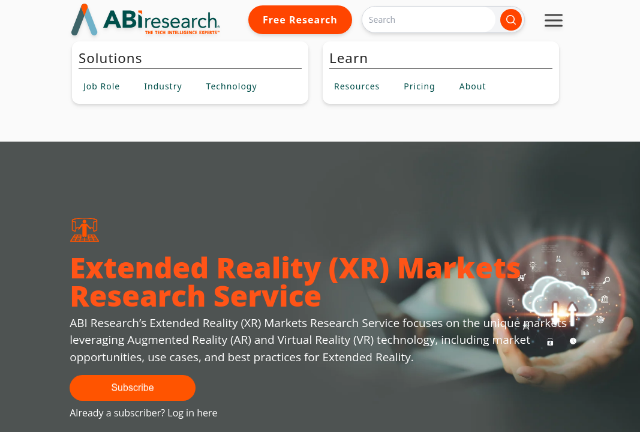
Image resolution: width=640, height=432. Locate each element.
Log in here (192, 412)
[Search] (428, 19)
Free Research (300, 19)
